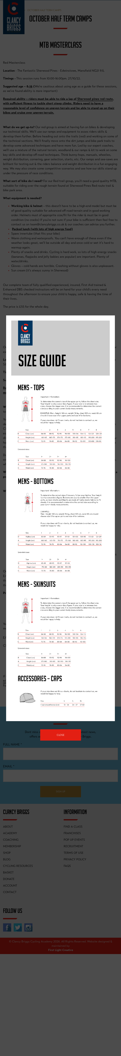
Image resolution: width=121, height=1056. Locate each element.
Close (60, 735)
